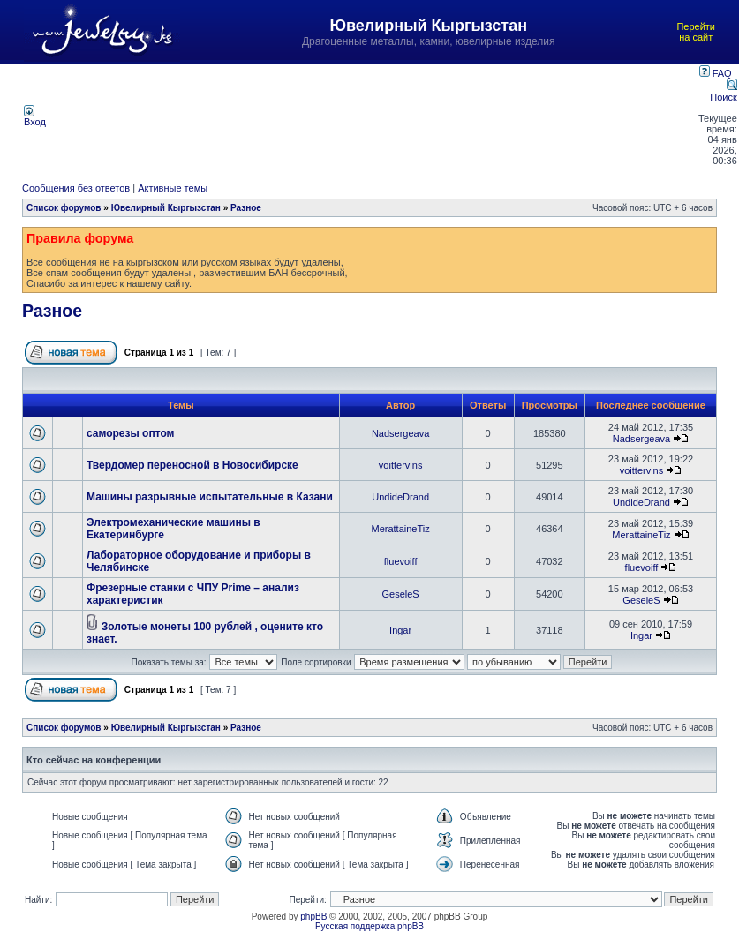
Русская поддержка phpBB (369, 926)
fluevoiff (401, 561)
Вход (35, 117)
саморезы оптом (130, 433)
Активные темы (172, 188)
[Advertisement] (373, 115)
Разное (245, 208)
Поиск (723, 91)
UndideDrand (400, 497)
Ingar (400, 630)
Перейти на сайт (695, 31)
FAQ (715, 73)
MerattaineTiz (401, 528)
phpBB (313, 916)
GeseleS (400, 594)
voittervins (401, 465)
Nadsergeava (400, 433)
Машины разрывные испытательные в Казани (210, 497)
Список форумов (64, 208)
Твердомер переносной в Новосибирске (192, 465)
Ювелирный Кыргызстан (166, 208)
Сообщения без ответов (76, 188)
